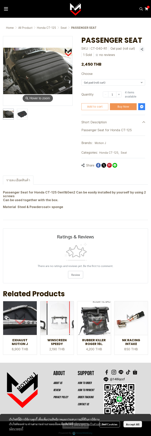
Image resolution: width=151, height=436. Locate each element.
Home (10, 27)
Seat (64, 27)
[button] (141, 9)
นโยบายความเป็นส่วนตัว (88, 424)
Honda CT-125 (46, 27)
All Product (25, 27)
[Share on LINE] (114, 165)
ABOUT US (57, 383)
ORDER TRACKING (85, 397)
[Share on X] (103, 165)
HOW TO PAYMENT (86, 390)
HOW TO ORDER (84, 383)
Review (75, 274)
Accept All (132, 424)
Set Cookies (109, 424)
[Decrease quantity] (105, 94)
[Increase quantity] (119, 94)
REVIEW (56, 390)
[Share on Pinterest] (109, 165)
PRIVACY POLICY (60, 397)
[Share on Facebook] (98, 165)
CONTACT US (83, 404)
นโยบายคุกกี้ (16, 428)
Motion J (100, 143)
